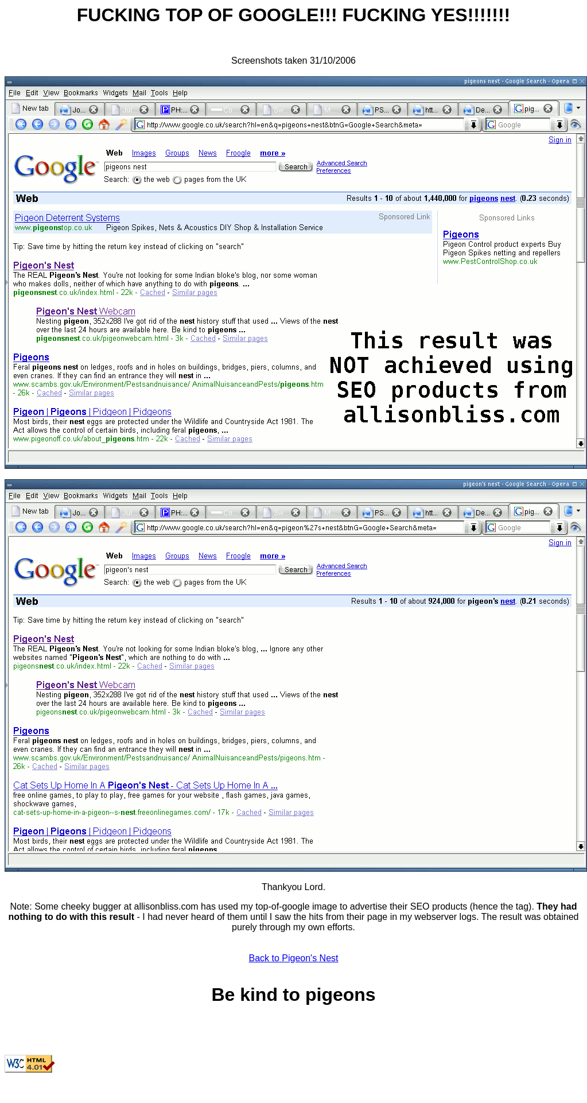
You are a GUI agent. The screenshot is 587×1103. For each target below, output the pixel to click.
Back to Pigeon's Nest (293, 958)
